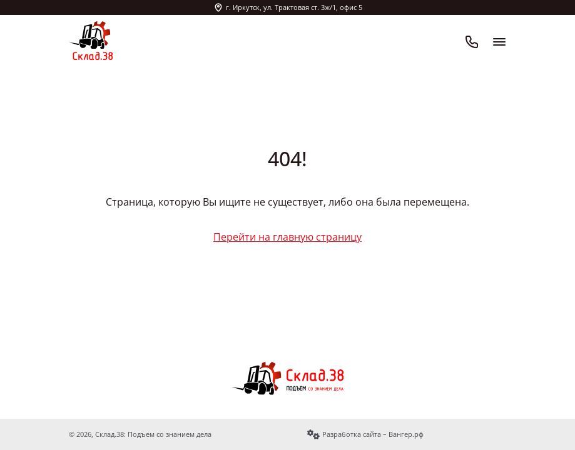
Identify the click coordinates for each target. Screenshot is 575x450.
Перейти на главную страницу (287, 237)
